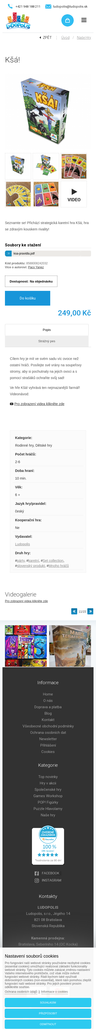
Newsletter (48, 739)
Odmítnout (48, 1024)
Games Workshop (48, 796)
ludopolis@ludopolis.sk (70, 6)
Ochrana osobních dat (48, 732)
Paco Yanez (36, 267)
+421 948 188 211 (28, 6)
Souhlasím (48, 1002)
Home (48, 694)
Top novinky (48, 777)
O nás (48, 700)
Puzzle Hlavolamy (48, 809)
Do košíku (28, 298)
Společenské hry (48, 789)
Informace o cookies (54, 991)
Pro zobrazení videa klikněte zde (26, 601)
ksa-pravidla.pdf (24, 253)
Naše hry (84, 38)
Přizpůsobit (48, 1013)
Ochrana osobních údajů (21, 991)
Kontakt (48, 720)
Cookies (48, 752)
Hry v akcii (48, 783)
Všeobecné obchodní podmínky (48, 726)
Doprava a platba (48, 707)
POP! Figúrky (48, 802)
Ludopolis (22, 544)
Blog (48, 713)
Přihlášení (48, 745)
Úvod (65, 38)
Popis (47, 330)
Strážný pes (46, 341)
